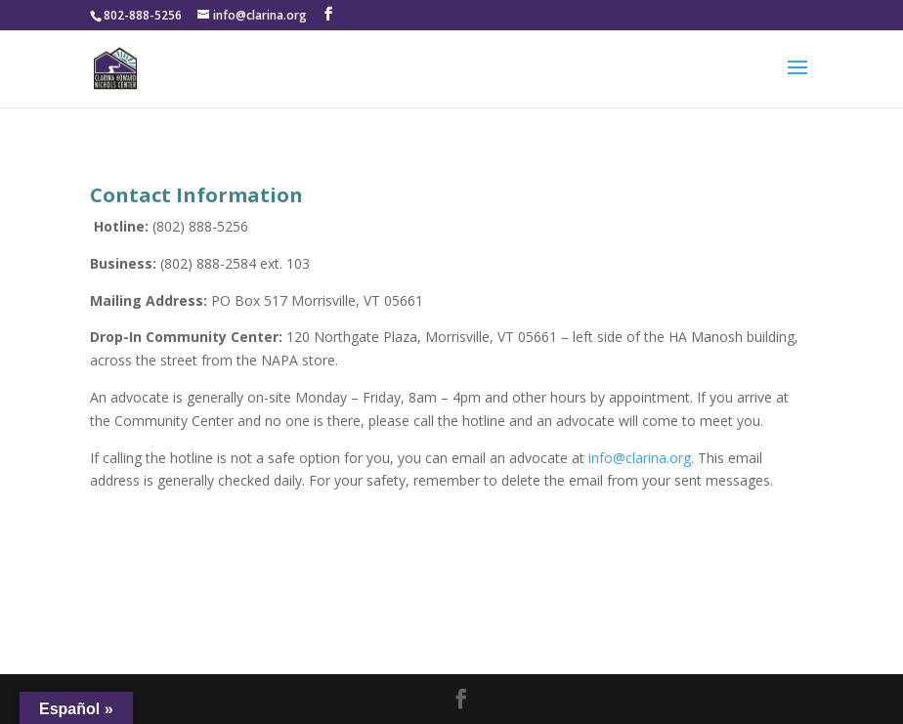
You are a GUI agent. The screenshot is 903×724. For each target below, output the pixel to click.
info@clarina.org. (643, 457)
